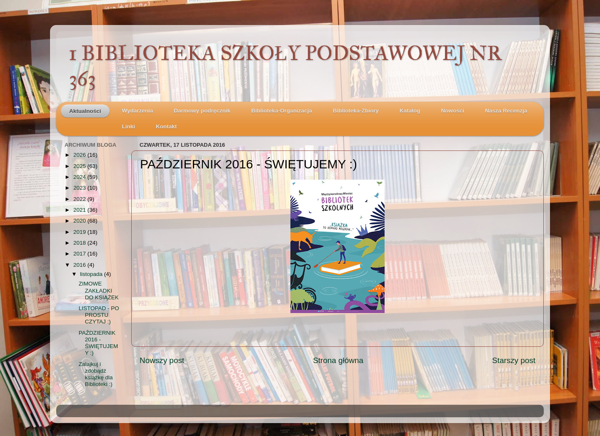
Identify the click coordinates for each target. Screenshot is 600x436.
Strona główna (338, 360)
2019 (80, 232)
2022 (80, 199)
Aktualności (85, 111)
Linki (128, 126)
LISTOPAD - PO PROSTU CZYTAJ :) (99, 315)
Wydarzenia (137, 111)
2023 (80, 188)
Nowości (452, 111)
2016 (80, 265)
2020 (80, 221)
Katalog (410, 111)
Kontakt (166, 126)
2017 (80, 254)
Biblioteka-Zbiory (356, 111)
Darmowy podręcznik (202, 111)
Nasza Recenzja (506, 111)
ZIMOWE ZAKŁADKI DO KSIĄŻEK (99, 290)
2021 (80, 210)
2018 (80, 243)
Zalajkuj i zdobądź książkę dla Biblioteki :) (96, 374)
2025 (80, 166)
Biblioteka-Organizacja (281, 111)
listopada (92, 274)
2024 (80, 177)
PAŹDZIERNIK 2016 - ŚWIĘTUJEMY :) (98, 343)
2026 (80, 155)
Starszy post (513, 360)
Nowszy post (162, 360)
